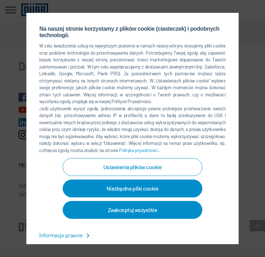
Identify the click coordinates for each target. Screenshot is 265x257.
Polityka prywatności (139, 150)
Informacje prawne (65, 235)
